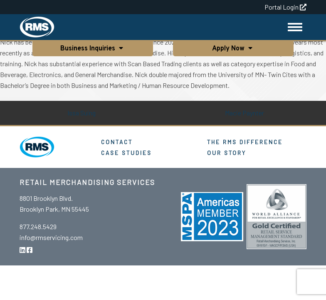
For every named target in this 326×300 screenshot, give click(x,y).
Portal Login (285, 7)
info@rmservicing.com (51, 237)
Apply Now (229, 49)
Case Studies (126, 152)
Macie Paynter (244, 113)
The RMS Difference (245, 141)
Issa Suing (81, 113)
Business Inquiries (88, 49)
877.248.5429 (38, 226)
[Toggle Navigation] (295, 27)
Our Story (226, 152)
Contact (117, 141)
